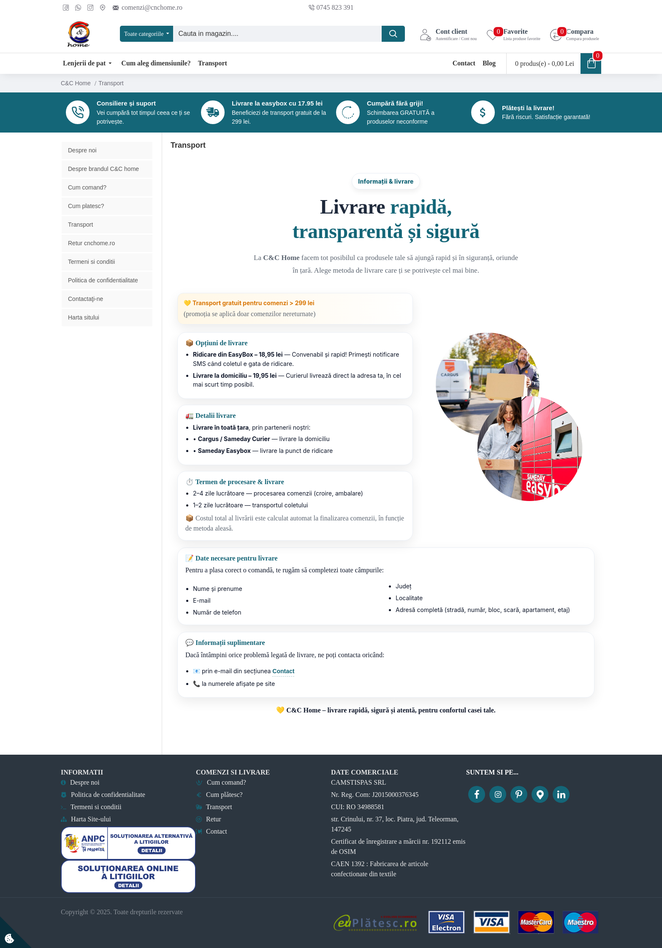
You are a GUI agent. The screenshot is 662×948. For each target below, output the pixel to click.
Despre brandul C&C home (103, 182)
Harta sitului (83, 331)
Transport (80, 238)
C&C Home (76, 83)
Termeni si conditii (91, 275)
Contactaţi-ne (85, 312)
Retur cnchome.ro (91, 256)
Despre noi (82, 163)
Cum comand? (87, 201)
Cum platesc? (86, 219)
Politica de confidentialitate (103, 293)
